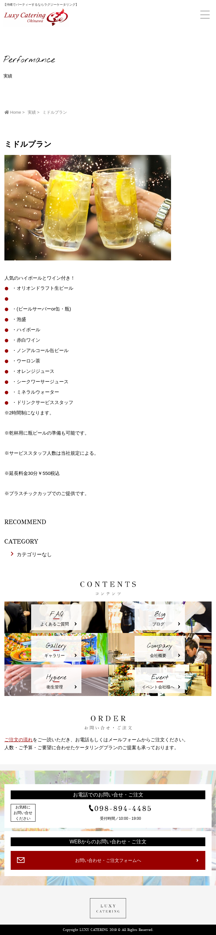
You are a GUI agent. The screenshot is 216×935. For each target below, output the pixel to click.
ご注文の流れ (18, 739)
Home (12, 112)
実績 (32, 112)
